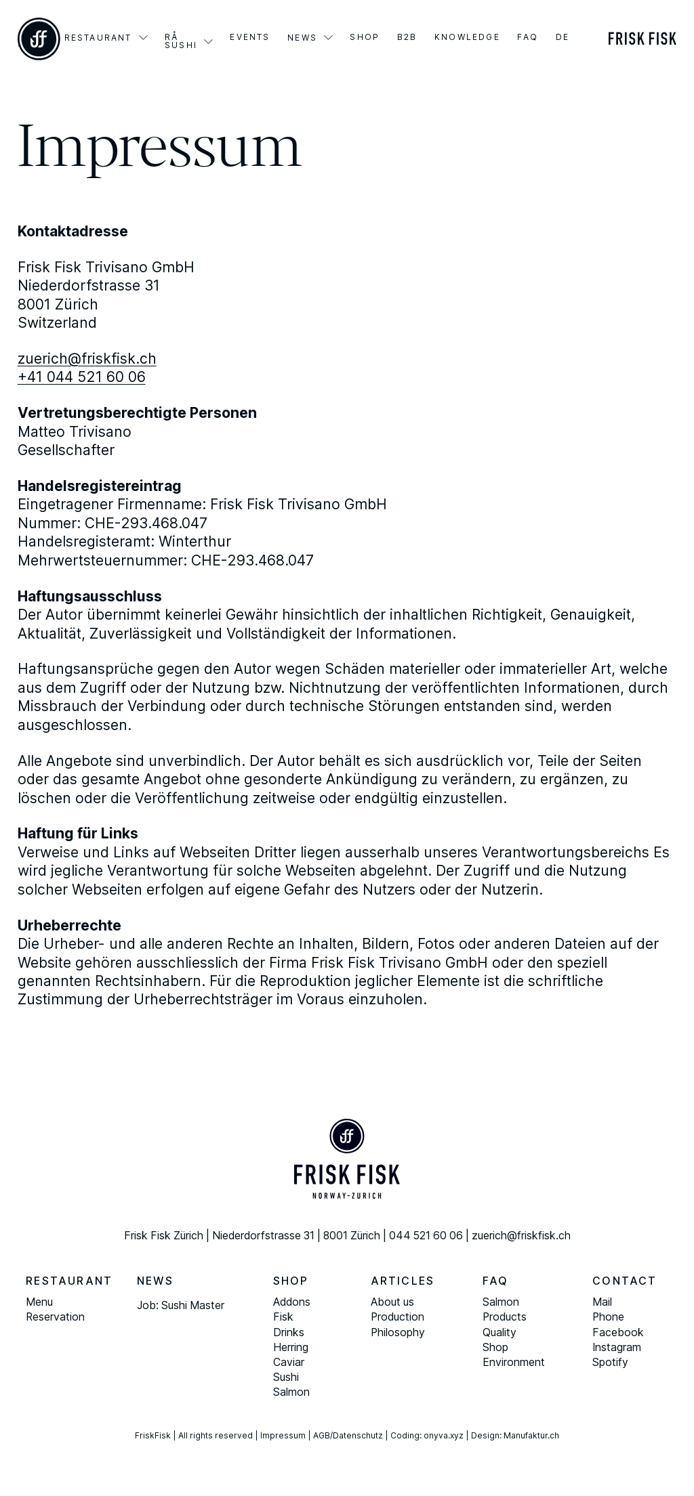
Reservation (55, 1316)
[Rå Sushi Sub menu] (208, 41)
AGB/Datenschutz (348, 1435)
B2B (407, 37)
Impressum (283, 1435)
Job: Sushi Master (180, 1305)
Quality (499, 1332)
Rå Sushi (181, 41)
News (302, 38)
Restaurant (98, 38)
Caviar (288, 1362)
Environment (514, 1362)
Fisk (283, 1316)
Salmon (291, 1392)
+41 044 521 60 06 (82, 376)
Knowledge (467, 37)
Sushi (286, 1377)
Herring (290, 1347)
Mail (602, 1302)
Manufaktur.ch (531, 1435)
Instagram (616, 1347)
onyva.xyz (444, 1435)
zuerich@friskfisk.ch (87, 358)
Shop (365, 37)
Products (505, 1316)
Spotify (610, 1362)
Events (250, 37)
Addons (291, 1302)
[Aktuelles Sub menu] (328, 37)
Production (397, 1316)
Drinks (288, 1332)
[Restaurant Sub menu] (143, 37)
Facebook (618, 1332)
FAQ (527, 37)
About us (392, 1302)
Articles (403, 1281)
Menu (39, 1302)
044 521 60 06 (426, 1235)
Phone (608, 1316)
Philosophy (398, 1332)
